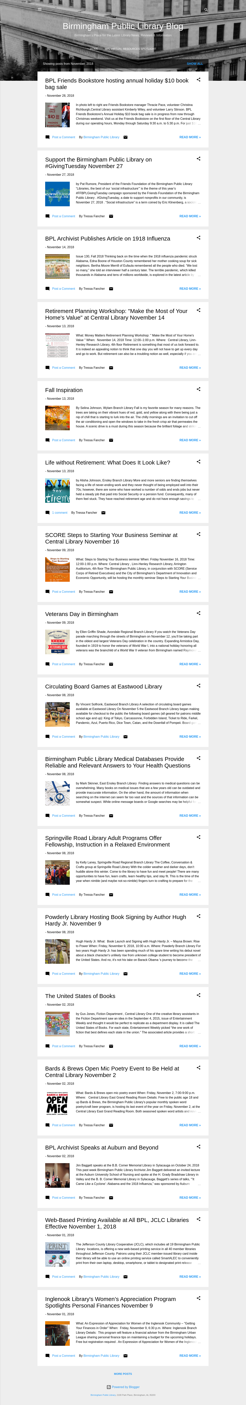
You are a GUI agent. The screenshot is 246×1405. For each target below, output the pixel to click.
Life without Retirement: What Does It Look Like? (107, 462)
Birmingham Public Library (103, 1395)
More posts (123, 1373)
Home (94, 48)
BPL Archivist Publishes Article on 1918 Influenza (107, 238)
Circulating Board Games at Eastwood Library (103, 686)
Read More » (190, 137)
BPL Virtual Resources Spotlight (130, 48)
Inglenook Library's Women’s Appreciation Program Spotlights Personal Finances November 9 (110, 1302)
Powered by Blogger (123, 1387)
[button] (198, 80)
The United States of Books (80, 996)
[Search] (206, 10)
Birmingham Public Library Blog (123, 26)
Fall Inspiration (64, 390)
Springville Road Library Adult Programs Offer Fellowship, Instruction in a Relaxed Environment (107, 841)
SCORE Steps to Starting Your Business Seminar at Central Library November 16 (111, 538)
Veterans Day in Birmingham (81, 614)
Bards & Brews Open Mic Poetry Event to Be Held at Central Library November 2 (112, 1071)
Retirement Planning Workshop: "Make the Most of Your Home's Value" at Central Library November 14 (116, 314)
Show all (195, 63)
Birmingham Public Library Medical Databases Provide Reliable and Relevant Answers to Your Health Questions (117, 762)
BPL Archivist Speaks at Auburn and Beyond (101, 1147)
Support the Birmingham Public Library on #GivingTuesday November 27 (98, 162)
